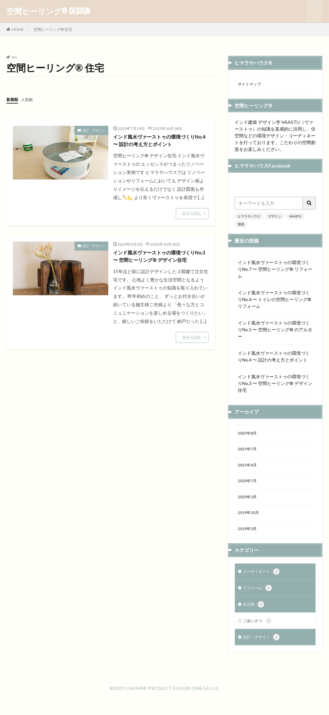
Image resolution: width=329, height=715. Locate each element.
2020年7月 (249, 485)
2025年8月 (249, 434)
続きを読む (192, 215)
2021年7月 (249, 451)
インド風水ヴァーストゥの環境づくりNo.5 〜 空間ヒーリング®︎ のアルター (275, 330)
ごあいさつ (259, 630)
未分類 (254, 613)
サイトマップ (251, 84)
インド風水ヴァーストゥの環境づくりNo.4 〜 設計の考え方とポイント (159, 141)
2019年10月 (250, 518)
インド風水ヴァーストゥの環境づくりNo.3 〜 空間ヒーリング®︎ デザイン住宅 (160, 263)
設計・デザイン (94, 130)
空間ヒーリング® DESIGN (48, 11)
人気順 (30, 99)
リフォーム (259, 595)
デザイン (274, 217)
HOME (18, 29)
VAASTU (295, 217)
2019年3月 (249, 535)
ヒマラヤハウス (249, 217)
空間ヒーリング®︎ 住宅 (52, 29)
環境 (241, 225)
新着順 (13, 99)
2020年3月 (249, 501)
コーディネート (263, 578)
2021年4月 (249, 468)
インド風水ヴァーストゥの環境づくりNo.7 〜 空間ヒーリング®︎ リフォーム (275, 270)
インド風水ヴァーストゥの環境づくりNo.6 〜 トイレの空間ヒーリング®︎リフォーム (274, 300)
